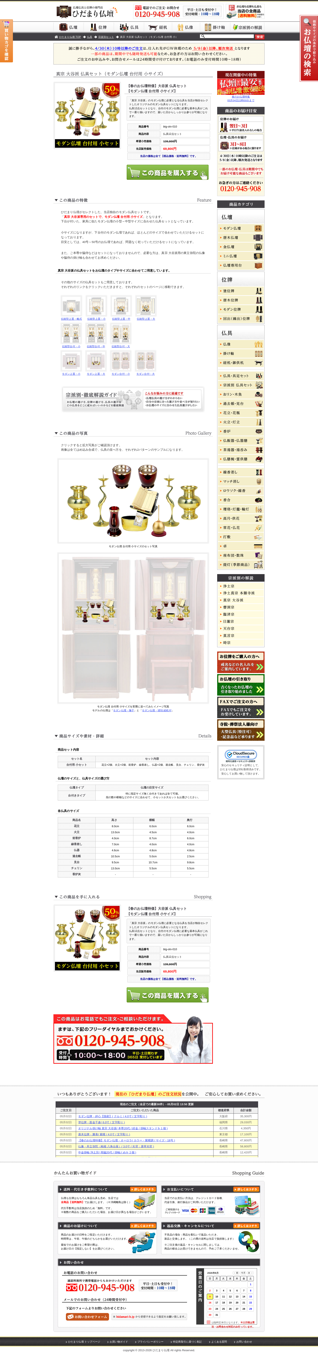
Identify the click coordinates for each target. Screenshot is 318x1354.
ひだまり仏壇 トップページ (84, 1341)
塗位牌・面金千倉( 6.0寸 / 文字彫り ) (101, 1122)
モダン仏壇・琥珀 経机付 (156, 710)
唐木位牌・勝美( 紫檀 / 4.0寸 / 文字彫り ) (104, 1134)
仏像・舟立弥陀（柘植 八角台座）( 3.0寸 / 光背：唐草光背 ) (116, 1146)
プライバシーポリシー (150, 1341)
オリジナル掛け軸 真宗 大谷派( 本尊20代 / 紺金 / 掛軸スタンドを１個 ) (123, 1128)
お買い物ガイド (119, 1341)
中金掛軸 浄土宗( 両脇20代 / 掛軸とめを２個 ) (107, 1152)
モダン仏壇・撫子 (123, 710)
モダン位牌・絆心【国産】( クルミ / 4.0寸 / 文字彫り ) (112, 1116)
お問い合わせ (244, 1341)
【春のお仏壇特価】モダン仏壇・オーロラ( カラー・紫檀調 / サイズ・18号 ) (126, 1140)
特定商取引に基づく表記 (187, 1341)
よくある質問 (219, 1341)
